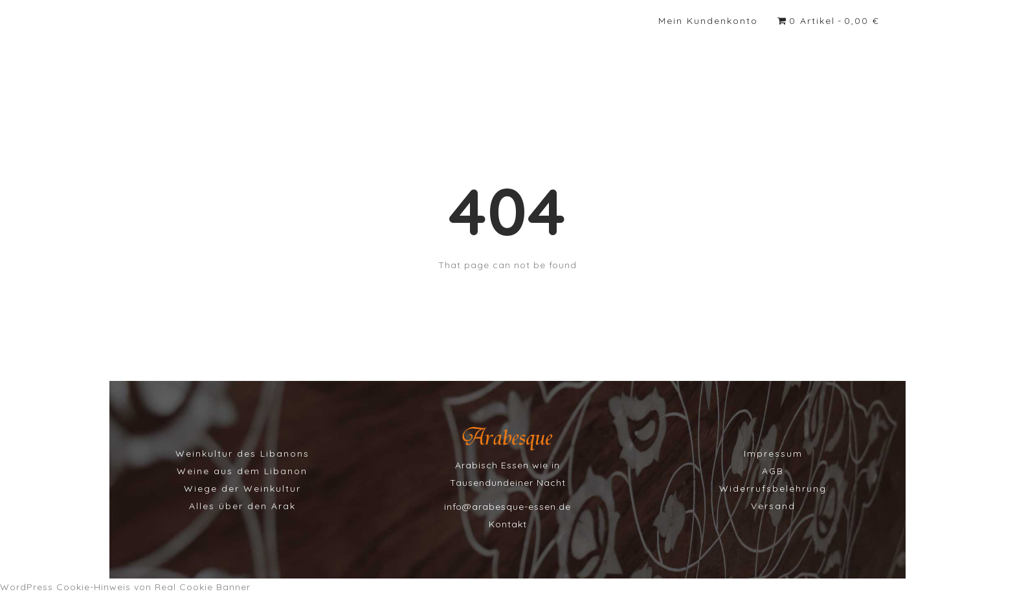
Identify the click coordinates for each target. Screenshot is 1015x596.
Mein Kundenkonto (708, 21)
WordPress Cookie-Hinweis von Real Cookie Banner (125, 587)
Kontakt (508, 524)
